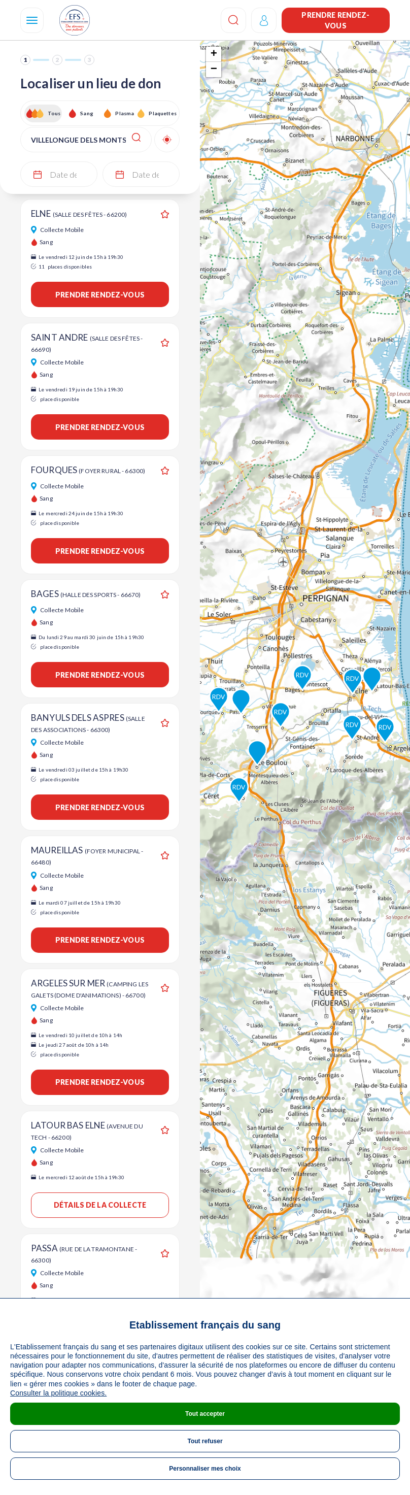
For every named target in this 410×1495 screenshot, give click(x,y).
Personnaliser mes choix (205, 1468)
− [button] (214, 69)
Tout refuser (204, 1441)
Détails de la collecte (100, 1205)
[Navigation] (32, 20)
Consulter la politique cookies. (58, 1393)
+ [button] (214, 54)
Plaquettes (162, 113)
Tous (54, 113)
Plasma (124, 113)
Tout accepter (205, 1413)
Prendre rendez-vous (335, 20)
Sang (86, 113)
